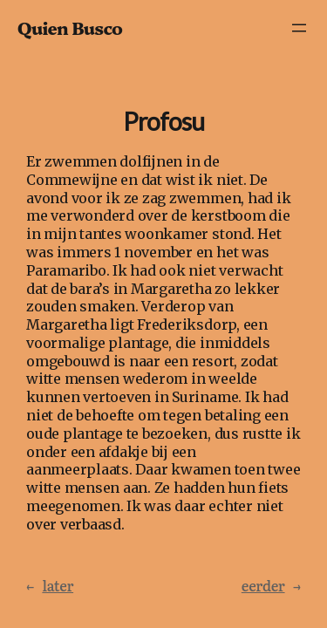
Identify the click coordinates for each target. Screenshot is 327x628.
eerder (271, 586)
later (49, 586)
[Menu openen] (299, 27)
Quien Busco (69, 27)
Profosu (163, 122)
